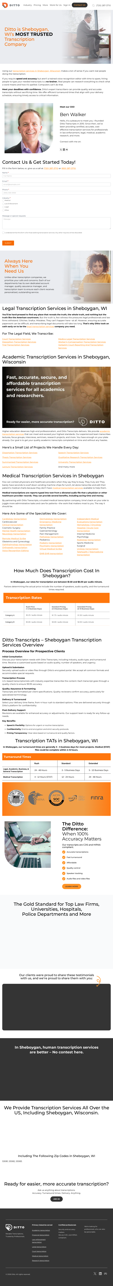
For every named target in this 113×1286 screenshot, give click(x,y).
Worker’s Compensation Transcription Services (82, 342)
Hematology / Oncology (89, 525)
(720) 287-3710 (103, 5)
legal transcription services (40, 326)
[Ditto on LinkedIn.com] (100, 1273)
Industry (27, 5)
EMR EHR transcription (51, 553)
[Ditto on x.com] (95, 1273)
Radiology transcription (89, 540)
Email (5, 181)
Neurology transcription (14, 534)
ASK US (56, 1199)
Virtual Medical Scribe (51, 549)
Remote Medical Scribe (14, 538)
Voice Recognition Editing (15, 550)
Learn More (71, 886)
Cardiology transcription (14, 519)
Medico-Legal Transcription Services (76, 339)
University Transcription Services (74, 462)
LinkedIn (64, 149)
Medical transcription (40, 1256)
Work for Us (56, 5)
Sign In (66, 5)
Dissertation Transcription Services (19, 452)
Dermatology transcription (53, 519)
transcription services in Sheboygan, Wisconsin (36, 71)
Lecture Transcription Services (17, 467)
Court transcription (39, 1251)
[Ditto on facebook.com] (105, 1273)
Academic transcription (41, 1230)
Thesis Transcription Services (16, 457)
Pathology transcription (52, 537)
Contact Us (79, 5)
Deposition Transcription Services (19, 342)
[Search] (93, 5)
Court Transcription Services (16, 339)
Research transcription (40, 1260)
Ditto (11, 5)
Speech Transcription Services (73, 452)
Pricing (37, 5)
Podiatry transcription (51, 543)
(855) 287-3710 (68, 168)
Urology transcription (87, 549)
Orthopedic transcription (14, 547)
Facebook (67, 149)
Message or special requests (14, 216)
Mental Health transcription (16, 531)
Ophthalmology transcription (17, 544)
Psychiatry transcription (52, 546)
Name (5, 173)
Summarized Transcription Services (20, 462)
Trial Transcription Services (15, 345)
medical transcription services (67, 488)
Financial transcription (40, 1235)
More (45, 5)
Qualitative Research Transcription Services (80, 457)
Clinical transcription (12, 525)
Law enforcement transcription (39, 1241)
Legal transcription (39, 1247)
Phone (5, 190)
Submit (8, 243)
